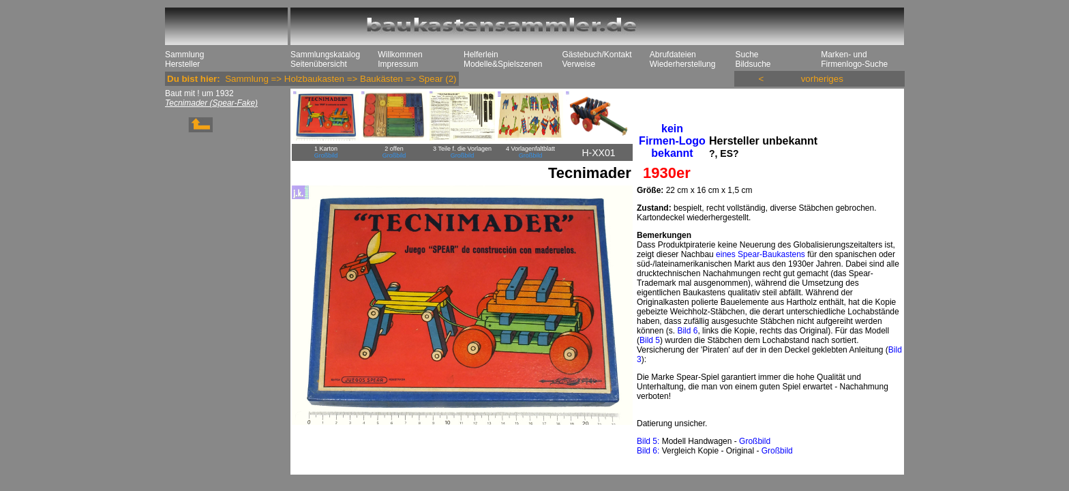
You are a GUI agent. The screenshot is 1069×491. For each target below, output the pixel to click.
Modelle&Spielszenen (503, 64)
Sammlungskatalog (325, 54)
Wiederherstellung (683, 64)
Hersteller (182, 64)
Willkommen (400, 54)
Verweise (578, 64)
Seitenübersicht (318, 64)
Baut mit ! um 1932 (199, 93)
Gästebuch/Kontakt (596, 54)
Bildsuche (752, 64)
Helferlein (481, 54)
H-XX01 (598, 152)
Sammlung (184, 54)
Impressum (398, 64)
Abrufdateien (673, 54)
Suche (746, 54)
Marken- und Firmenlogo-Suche (854, 59)
